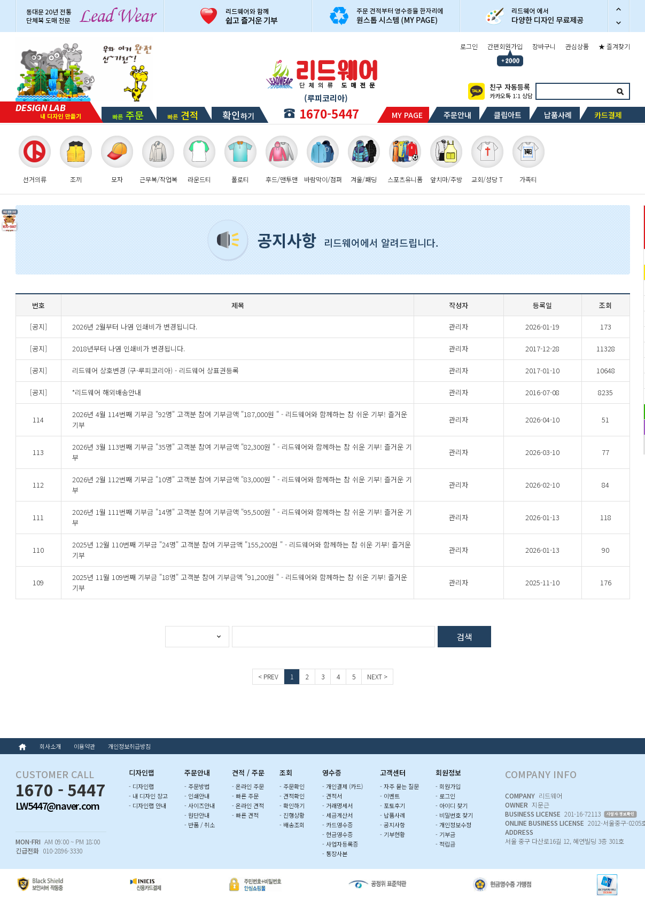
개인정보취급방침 (129, 746)
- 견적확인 (292, 796)
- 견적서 (332, 796)
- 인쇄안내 (196, 796)
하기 (238, 115)
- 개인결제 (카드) (342, 786)
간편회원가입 (505, 46)
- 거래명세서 (337, 805)
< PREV (268, 676)
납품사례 (558, 114)
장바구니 (544, 46)
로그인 (469, 46)
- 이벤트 (390, 796)
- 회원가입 (448, 786)
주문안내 (457, 114)
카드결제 (608, 114)
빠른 (128, 115)
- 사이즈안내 (199, 805)
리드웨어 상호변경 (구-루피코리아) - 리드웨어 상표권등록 (155, 370)
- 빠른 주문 (245, 796)
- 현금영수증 (337, 834)
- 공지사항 (392, 824)
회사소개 (50, 746)
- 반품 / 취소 (199, 824)
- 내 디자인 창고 (148, 796)
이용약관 (84, 746)
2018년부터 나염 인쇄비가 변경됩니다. (128, 348)
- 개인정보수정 (453, 824)
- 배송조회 (292, 824)
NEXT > (377, 676)
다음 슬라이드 (619, 24)
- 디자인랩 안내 (147, 805)
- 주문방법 (196, 786)
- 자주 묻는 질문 (399, 786)
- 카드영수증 (337, 824)
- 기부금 (445, 834)
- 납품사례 (392, 815)
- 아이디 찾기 (452, 805)
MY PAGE (407, 114)
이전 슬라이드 (619, 8)
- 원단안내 (196, 815)
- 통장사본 (334, 853)
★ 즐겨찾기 (614, 46)
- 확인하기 (292, 805)
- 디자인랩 (141, 786)
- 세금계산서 (337, 815)
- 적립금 (445, 844)
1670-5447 (329, 113)
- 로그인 (445, 796)
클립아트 (508, 114)
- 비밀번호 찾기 (454, 815)
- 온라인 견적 (248, 805)
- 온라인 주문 (248, 786)
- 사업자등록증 (340, 844)
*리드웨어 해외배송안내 (106, 392)
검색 (620, 91)
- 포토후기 (392, 805)
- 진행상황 (292, 815)
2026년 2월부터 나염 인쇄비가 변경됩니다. (134, 327)
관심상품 (577, 46)
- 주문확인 (292, 786)
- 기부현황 (392, 834)
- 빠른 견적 (245, 815)
